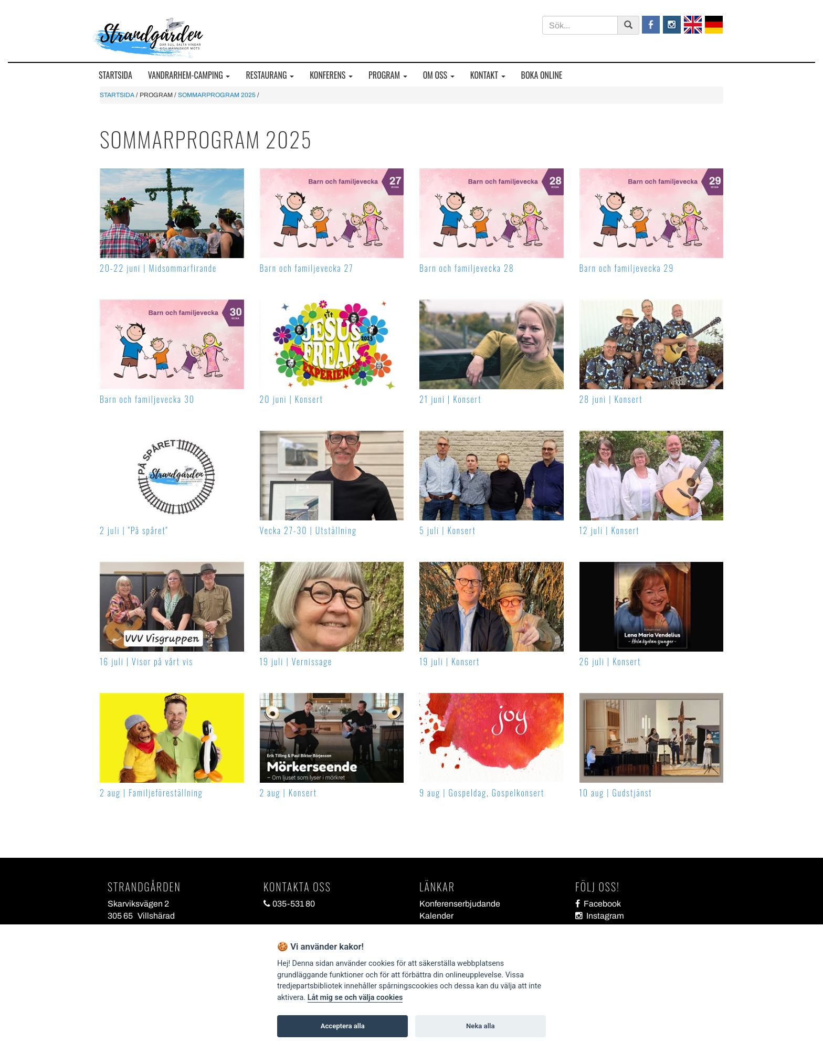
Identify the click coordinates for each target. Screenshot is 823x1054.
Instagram (599, 915)
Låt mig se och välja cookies (355, 997)
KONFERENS (331, 75)
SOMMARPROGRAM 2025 (217, 95)
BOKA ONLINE (542, 75)
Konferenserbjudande (459, 903)
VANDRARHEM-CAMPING (189, 75)
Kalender (436, 915)
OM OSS (439, 75)
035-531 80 (289, 903)
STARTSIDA (115, 75)
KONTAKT (487, 75)
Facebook (598, 903)
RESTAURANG (270, 75)
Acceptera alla (343, 1026)
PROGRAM (387, 75)
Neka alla (480, 1026)
